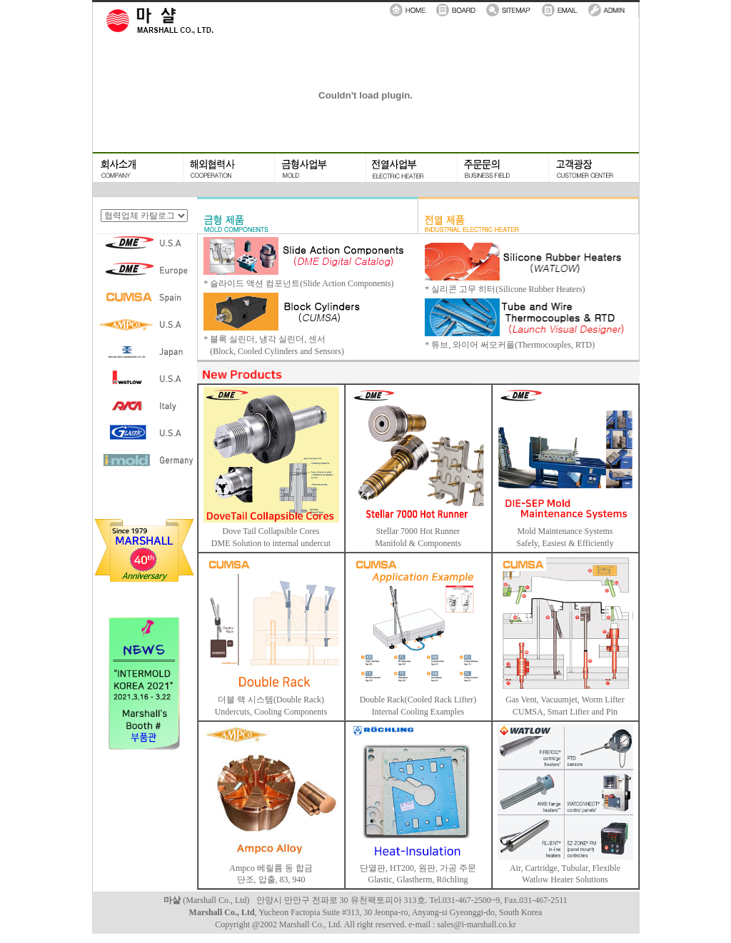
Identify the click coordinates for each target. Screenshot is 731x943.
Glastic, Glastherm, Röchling (418, 879)
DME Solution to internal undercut (271, 543)
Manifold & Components (418, 543)
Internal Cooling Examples (418, 712)
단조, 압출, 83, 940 (271, 879)
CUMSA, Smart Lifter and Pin (565, 712)
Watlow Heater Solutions (565, 879)
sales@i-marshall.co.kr (476, 924)
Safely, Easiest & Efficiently (564, 543)
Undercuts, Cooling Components (271, 712)
